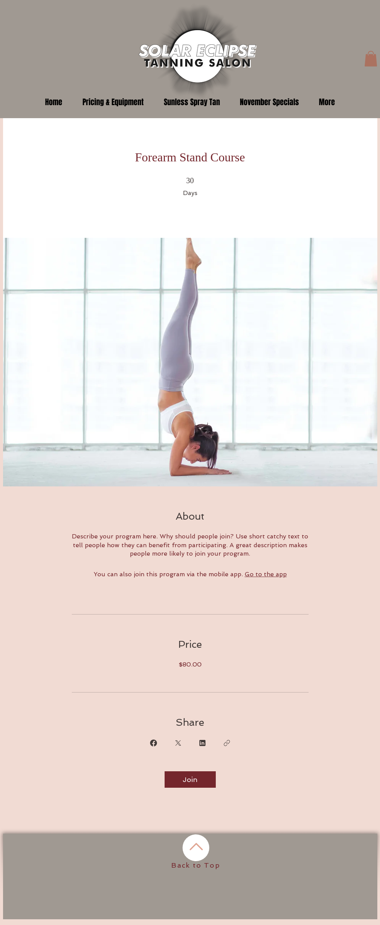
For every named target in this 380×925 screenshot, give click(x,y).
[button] (370, 59)
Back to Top (195, 865)
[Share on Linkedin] (202, 743)
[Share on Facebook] (153, 743)
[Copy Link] (226, 743)
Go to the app (266, 574)
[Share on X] (178, 743)
